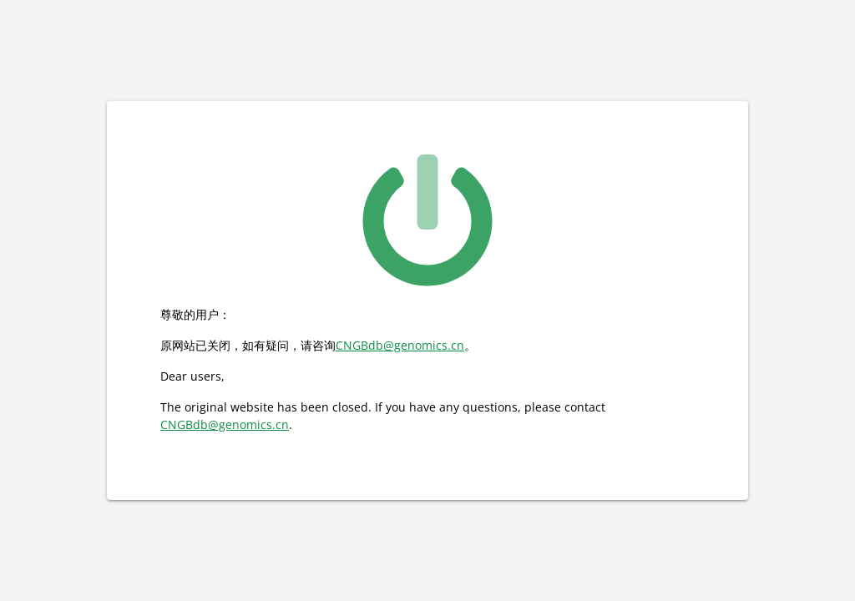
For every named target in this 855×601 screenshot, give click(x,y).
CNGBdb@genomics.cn (400, 345)
